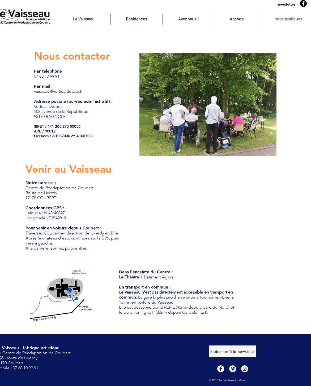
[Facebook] (303, 3)
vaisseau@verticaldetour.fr (58, 91)
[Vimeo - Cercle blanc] (232, 368)
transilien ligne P (139, 312)
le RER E (167, 307)
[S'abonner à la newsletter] (233, 351)
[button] (286, 4)
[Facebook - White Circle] (220, 368)
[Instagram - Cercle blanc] (244, 368)
